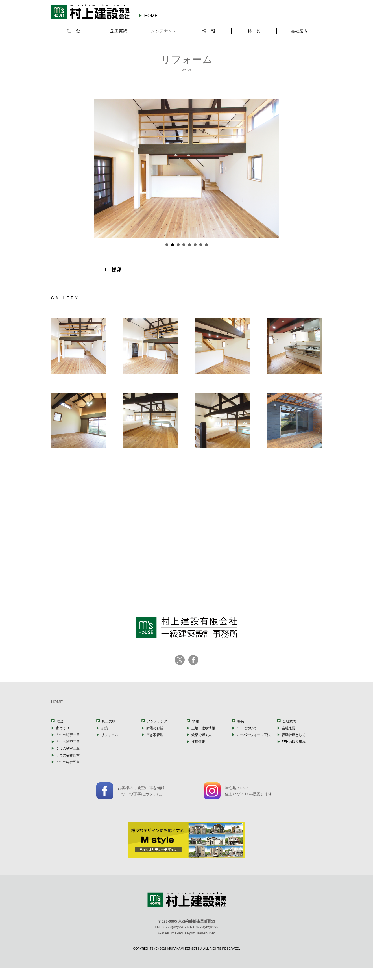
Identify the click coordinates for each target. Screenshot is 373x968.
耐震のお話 (154, 728)
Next (283, 168)
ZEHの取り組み (294, 742)
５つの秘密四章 (68, 755)
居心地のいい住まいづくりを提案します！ (240, 790)
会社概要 (288, 728)
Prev (89, 168)
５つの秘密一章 (68, 735)
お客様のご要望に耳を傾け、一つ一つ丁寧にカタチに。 (132, 790)
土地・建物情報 (203, 728)
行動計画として (294, 735)
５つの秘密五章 (68, 762)
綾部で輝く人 (201, 735)
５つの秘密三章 (68, 748)
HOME (151, 15)
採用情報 (198, 742)
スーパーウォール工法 (254, 735)
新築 (104, 728)
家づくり (62, 728)
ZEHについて (247, 728)
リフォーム (109, 735)
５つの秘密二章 (68, 742)
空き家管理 (154, 735)
